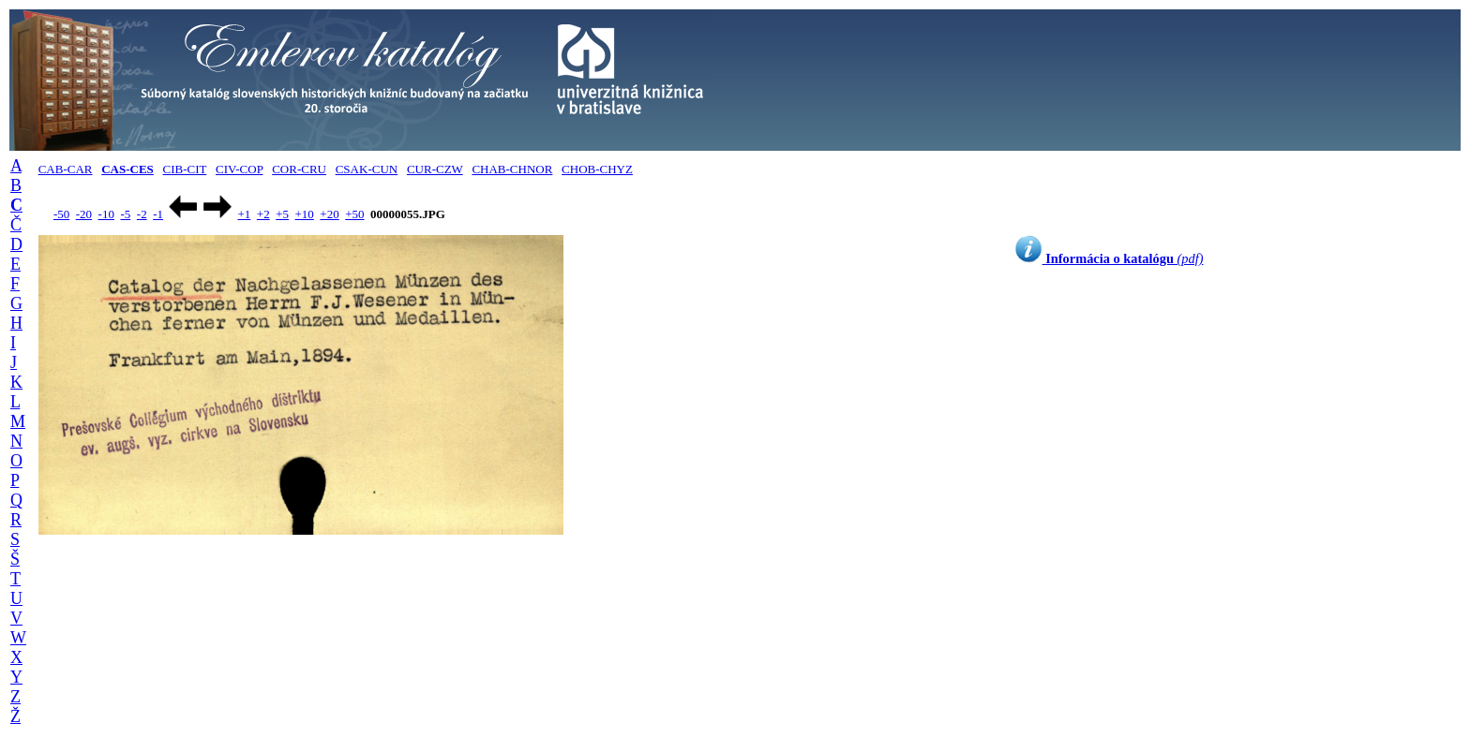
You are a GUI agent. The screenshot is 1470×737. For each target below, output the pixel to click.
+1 (243, 214)
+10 (304, 214)
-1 (158, 214)
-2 (142, 214)
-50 (61, 214)
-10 (106, 214)
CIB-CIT (185, 169)
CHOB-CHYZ (597, 169)
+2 (263, 214)
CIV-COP (239, 169)
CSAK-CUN (367, 169)
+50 (354, 214)
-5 (125, 214)
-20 (84, 214)
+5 (282, 214)
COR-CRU (299, 169)
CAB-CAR (65, 169)
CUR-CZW (435, 169)
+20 (329, 214)
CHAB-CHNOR (512, 169)
